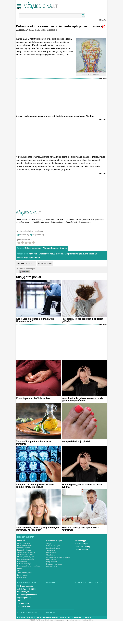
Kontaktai (65, 617)
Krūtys (19, 568)
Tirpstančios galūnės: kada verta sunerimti (33, 442)
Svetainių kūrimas (88, 620)
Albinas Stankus (50, 248)
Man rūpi (33, 254)
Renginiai (50, 583)
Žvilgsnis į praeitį (82, 546)
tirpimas (63, 248)
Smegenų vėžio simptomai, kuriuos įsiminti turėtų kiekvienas (35, 485)
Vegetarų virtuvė (24, 598)
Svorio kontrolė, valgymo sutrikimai (58, 557)
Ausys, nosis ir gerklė (24, 573)
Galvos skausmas (32, 248)
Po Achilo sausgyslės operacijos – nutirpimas (80, 528)
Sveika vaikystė (82, 544)
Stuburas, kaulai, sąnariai (25, 557)
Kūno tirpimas (90, 254)
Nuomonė (51, 612)
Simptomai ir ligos (73, 254)
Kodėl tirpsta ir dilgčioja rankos (33, 398)
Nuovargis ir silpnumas (54, 564)
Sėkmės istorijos (24, 606)
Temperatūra (50, 550)
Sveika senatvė (81, 549)
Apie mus (31, 617)
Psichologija (80, 541)
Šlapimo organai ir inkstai (25, 554)
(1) (103, 26)
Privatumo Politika (81, 617)
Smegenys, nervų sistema (51, 254)
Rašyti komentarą (45, 263)
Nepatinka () (38, 235)
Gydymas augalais (25, 586)
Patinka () (24, 235)
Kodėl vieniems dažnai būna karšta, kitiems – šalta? (35, 320)
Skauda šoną (50, 555)
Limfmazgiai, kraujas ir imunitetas (28, 566)
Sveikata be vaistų (26, 583)
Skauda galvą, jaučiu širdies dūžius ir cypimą (82, 485)
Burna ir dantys (22, 575)
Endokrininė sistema (24, 550)
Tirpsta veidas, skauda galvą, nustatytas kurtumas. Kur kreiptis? (37, 528)
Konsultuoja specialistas (28, 257)
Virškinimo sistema (23, 548)
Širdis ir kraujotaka (23, 543)
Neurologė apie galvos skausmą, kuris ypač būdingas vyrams (82, 399)
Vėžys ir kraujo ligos (53, 546)
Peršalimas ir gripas (53, 548)
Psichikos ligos (22, 577)
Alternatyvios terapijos (26, 589)
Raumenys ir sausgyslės (25, 559)
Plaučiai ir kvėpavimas (24, 545)
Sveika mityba (23, 592)
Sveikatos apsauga (27, 612)
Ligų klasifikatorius (47, 617)
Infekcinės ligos (51, 566)
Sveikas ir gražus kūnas (27, 595)
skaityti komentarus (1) (26, 263)
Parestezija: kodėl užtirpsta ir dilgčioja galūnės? (82, 320)
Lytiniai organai (22, 561)
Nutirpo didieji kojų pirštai (76, 441)
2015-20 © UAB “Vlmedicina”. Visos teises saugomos (47, 620)
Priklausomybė (51, 559)
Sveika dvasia (23, 603)
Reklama (102, 20)
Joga (19, 600)
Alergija (48, 543)
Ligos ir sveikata (25, 537)
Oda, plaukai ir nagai (24, 564)
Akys (19, 570)
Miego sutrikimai (51, 562)
